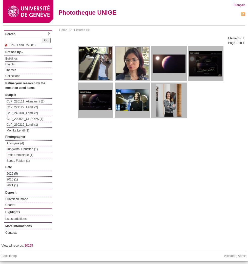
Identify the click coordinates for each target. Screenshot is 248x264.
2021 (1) (12, 185)
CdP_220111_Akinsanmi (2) (26, 101)
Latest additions (16, 219)
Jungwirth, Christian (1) (22, 149)
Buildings (11, 58)
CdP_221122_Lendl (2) (22, 107)
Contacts (11, 232)
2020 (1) (12, 179)
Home (63, 30)
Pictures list (82, 30)
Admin (242, 256)
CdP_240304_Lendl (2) (22, 113)
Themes (10, 70)
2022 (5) (12, 173)
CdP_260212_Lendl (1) (22, 124)
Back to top (9, 256)
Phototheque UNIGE (87, 12)
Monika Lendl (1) (18, 130)
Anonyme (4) (15, 143)
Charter (10, 205)
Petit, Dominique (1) (20, 155)
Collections (12, 76)
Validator (229, 256)
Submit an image (16, 199)
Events (10, 64)
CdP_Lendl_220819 (20, 45)
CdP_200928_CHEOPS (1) (25, 119)
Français (239, 5)
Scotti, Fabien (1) (18, 161)
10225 (29, 245)
